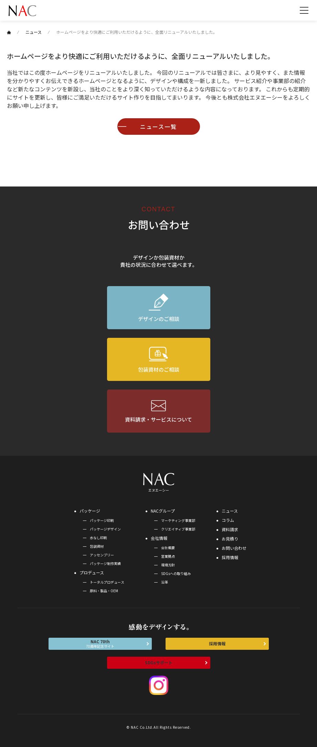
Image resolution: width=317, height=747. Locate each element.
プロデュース (92, 572)
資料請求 (230, 529)
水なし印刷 (98, 537)
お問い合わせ (234, 548)
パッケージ (90, 511)
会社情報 (159, 538)
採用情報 (230, 557)
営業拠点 (168, 556)
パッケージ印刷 (102, 520)
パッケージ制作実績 (105, 563)
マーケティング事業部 (178, 520)
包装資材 (97, 546)
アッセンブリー (102, 554)
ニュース (230, 511)
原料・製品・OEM (104, 590)
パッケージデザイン (105, 529)
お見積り (230, 539)
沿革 (164, 582)
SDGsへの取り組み (176, 573)
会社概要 (168, 547)
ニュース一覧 (158, 126)
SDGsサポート (158, 662)
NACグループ (163, 511)
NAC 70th (100, 643)
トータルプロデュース (107, 582)
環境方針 (168, 564)
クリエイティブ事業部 (178, 529)
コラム (228, 520)
